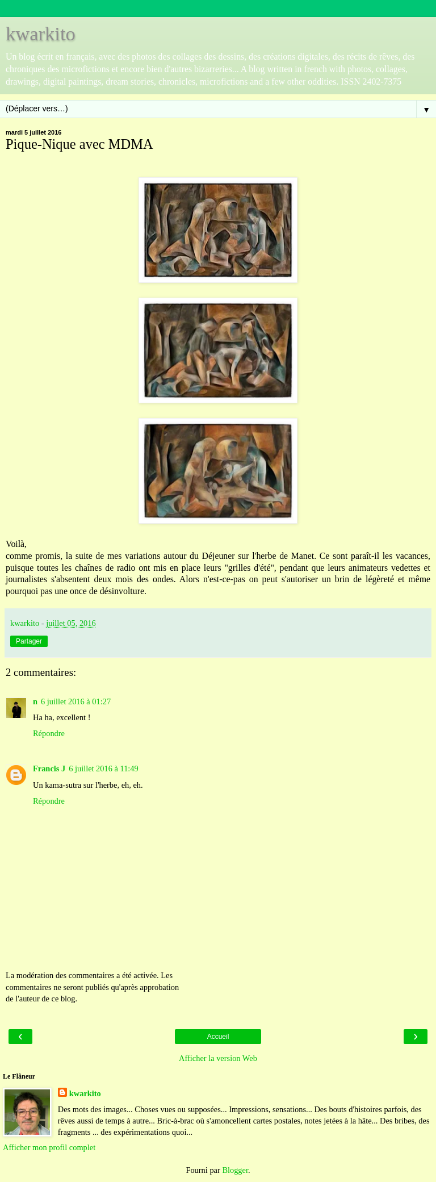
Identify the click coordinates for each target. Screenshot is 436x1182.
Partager (29, 641)
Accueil (218, 1037)
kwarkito (41, 33)
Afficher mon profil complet (49, 1147)
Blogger (235, 1170)
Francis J (49, 768)
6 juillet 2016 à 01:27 (76, 701)
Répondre (49, 733)
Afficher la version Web (218, 1058)
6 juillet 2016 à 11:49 (104, 768)
